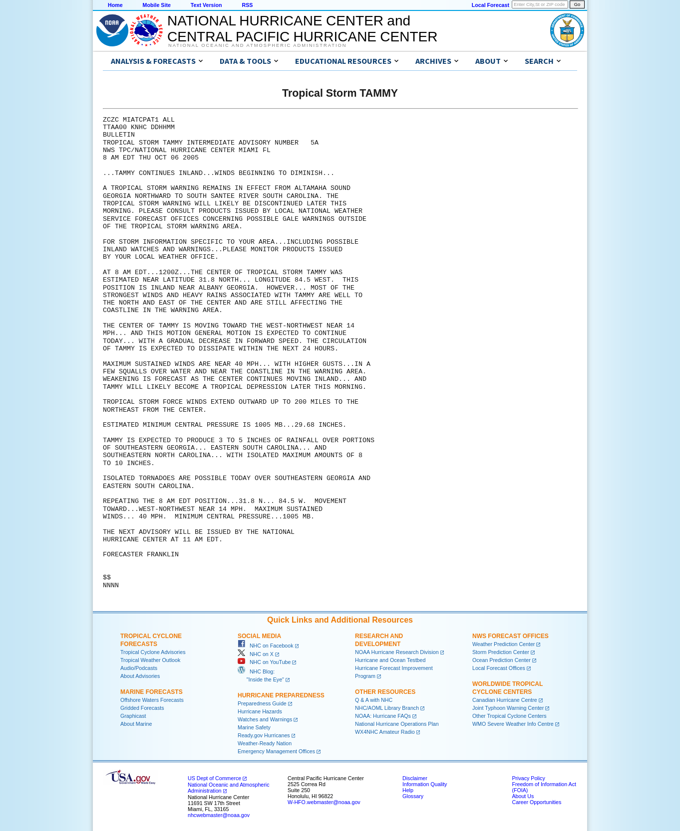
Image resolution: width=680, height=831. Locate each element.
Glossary (412, 796)
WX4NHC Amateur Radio (385, 732)
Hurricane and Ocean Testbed (390, 660)
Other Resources (385, 691)
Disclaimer (414, 778)
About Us (523, 796)
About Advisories (140, 676)
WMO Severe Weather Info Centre (513, 724)
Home (115, 5)
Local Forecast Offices (498, 668)
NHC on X (256, 654)
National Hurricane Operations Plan (397, 724)
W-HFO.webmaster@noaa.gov (324, 802)
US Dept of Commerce (214, 778)
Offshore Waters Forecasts (152, 700)
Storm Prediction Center (500, 652)
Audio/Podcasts (138, 668)
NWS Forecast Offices (510, 636)
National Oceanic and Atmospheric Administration (257, 45)
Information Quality (424, 784)
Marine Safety (254, 727)
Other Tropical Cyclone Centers (509, 716)
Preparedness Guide (262, 703)
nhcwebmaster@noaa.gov (219, 815)
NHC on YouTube (264, 662)
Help (407, 790)
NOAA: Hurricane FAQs (383, 716)
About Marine (136, 724)
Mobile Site (157, 5)
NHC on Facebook (266, 646)
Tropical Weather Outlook (150, 660)
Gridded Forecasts (142, 708)
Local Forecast (490, 5)
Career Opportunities (536, 802)
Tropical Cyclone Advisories (153, 652)
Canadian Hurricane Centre (504, 700)
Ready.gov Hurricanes (264, 735)
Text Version (206, 5)
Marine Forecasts (151, 691)
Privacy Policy (528, 778)
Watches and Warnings (265, 719)
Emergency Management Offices (276, 751)
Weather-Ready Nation (265, 743)
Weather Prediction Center (503, 644)
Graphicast (133, 716)
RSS (247, 5)
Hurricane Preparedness (281, 695)
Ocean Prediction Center (501, 660)
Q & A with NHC (373, 700)
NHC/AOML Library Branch (387, 708)
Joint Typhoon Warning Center (508, 708)
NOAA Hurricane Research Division (397, 652)
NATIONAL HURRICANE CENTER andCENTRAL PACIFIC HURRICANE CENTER (302, 28)
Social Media (259, 636)
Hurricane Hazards (260, 711)
